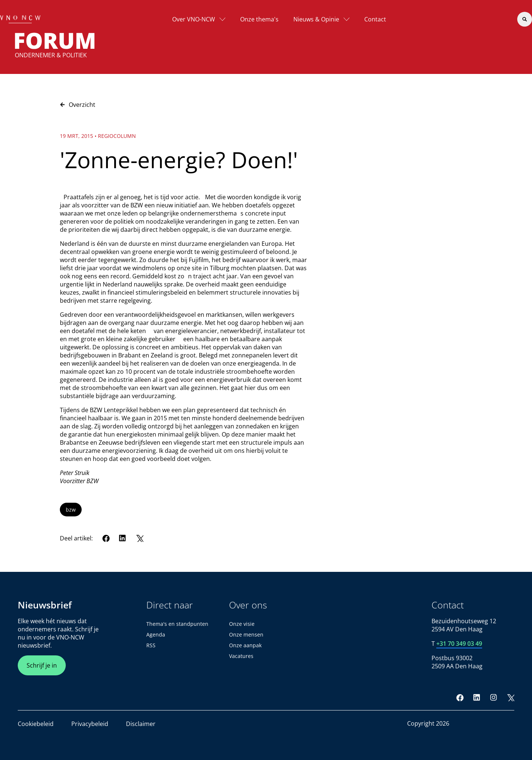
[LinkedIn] (122, 538)
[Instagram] (493, 697)
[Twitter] (139, 538)
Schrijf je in (42, 665)
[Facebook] (106, 538)
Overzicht (77, 105)
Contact (375, 19)
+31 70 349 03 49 (459, 643)
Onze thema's (259, 19)
